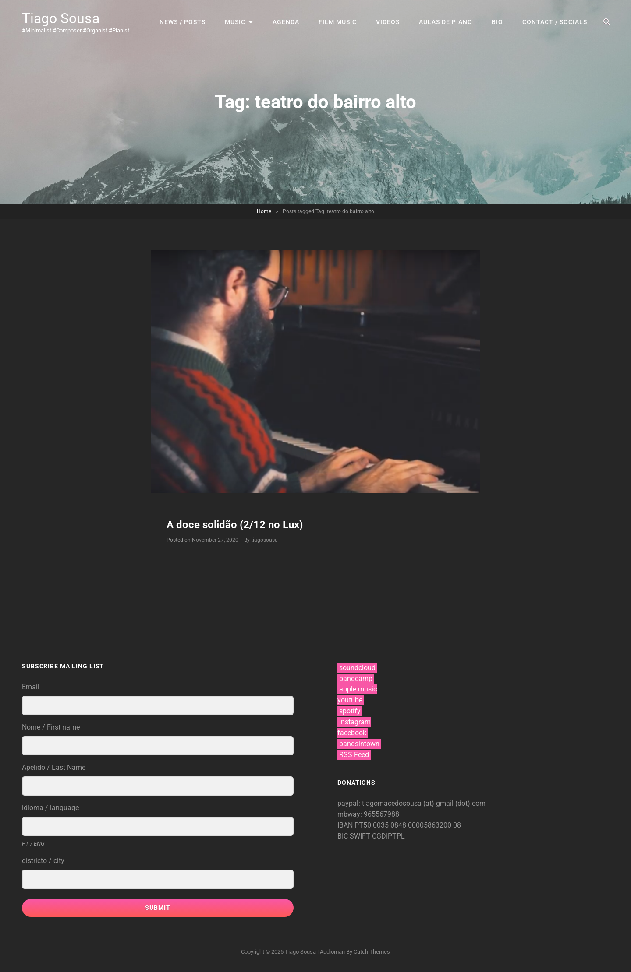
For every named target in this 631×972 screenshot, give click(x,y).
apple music (358, 689)
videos (388, 21)
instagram (355, 722)
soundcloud (357, 667)
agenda (286, 21)
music (235, 21)
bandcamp (355, 678)
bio (497, 21)
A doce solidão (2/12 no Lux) (235, 525)
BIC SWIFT (354, 836)
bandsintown (359, 744)
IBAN (345, 825)
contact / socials (554, 21)
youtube (349, 700)
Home (264, 211)
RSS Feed (354, 755)
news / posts (183, 21)
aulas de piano (445, 21)
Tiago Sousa (60, 18)
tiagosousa (264, 540)
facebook (351, 733)
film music (338, 21)
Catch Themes (372, 951)
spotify (350, 711)
